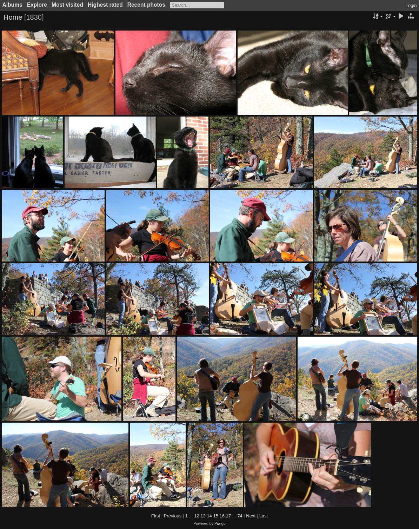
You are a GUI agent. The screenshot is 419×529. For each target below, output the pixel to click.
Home (13, 17)
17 (228, 515)
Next (250, 515)
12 (196, 515)
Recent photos (146, 5)
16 (222, 515)
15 (215, 515)
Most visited (67, 5)
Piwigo (220, 523)
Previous (173, 515)
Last (263, 515)
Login (411, 5)
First (155, 515)
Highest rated (105, 5)
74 (239, 515)
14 (209, 515)
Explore (37, 5)
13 (202, 515)
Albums (12, 5)
